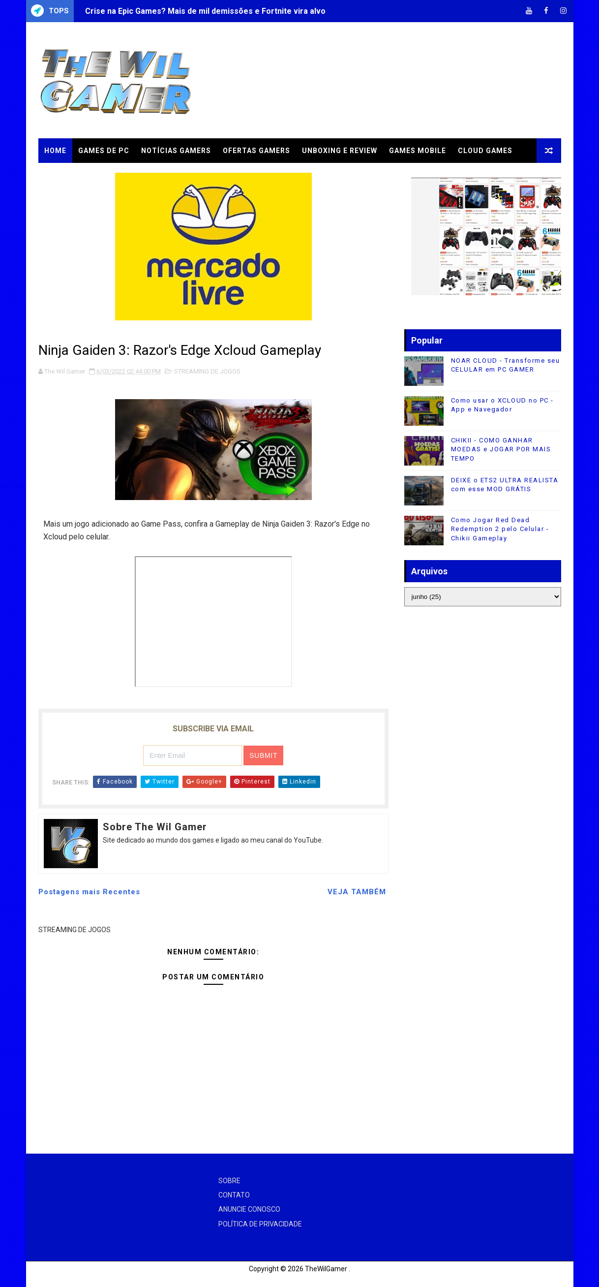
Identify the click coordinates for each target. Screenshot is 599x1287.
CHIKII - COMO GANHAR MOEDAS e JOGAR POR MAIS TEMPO (501, 449)
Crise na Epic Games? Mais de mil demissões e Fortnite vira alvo (205, 11)
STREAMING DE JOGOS (207, 371)
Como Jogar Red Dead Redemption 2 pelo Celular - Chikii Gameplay (500, 528)
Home (55, 151)
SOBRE (229, 1181)
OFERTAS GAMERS (256, 151)
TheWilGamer (326, 1269)
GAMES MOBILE (417, 151)
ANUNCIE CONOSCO (249, 1209)
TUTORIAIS (65, 175)
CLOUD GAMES (485, 151)
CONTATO (234, 1195)
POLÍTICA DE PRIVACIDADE (260, 1224)
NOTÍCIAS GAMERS (176, 151)
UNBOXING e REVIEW (339, 151)
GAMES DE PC (103, 151)
